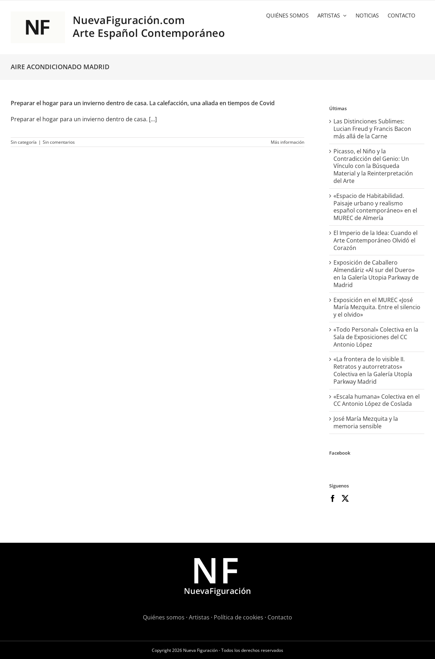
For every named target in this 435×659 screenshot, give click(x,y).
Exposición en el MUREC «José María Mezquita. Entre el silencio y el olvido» (376, 307)
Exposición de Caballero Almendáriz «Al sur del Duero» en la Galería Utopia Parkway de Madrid (376, 273)
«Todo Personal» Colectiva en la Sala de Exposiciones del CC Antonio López (375, 337)
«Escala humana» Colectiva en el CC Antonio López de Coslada (376, 400)
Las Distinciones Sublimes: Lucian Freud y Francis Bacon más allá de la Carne (372, 128)
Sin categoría (24, 142)
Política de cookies (238, 617)
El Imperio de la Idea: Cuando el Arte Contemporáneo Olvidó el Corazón (375, 240)
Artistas (199, 617)
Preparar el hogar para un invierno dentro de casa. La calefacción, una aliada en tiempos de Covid (143, 103)
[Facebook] (332, 498)
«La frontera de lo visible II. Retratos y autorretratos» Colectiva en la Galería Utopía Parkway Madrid (372, 370)
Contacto (280, 617)
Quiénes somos (164, 617)
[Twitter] (345, 498)
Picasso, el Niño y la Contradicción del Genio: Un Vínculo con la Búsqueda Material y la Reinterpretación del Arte (373, 166)
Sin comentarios (59, 142)
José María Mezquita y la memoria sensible (365, 422)
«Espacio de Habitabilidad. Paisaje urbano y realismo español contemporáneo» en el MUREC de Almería (375, 207)
